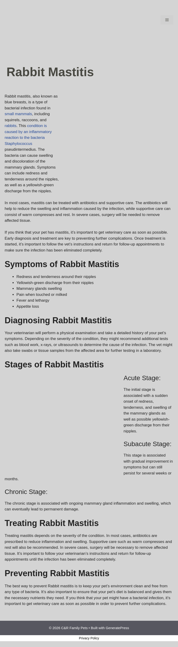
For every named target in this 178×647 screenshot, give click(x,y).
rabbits (10, 126)
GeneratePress (117, 628)
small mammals (18, 114)
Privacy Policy (89, 638)
